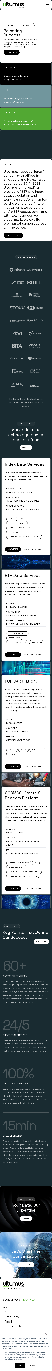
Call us (33, 124)
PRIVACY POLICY (28, 1300)
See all (18, 79)
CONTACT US (12, 52)
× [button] (46, 1334)
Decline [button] (32, 1365)
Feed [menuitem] (8, 1321)
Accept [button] (20, 1365)
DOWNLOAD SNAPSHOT (33, 549)
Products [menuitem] (11, 1317)
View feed (19, 102)
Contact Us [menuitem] (13, 1326)
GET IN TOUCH (26, 1265)
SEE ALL (26, 1219)
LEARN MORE (13, 549)
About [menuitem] (9, 1312)
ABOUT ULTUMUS (13, 235)
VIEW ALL (26, 447)
